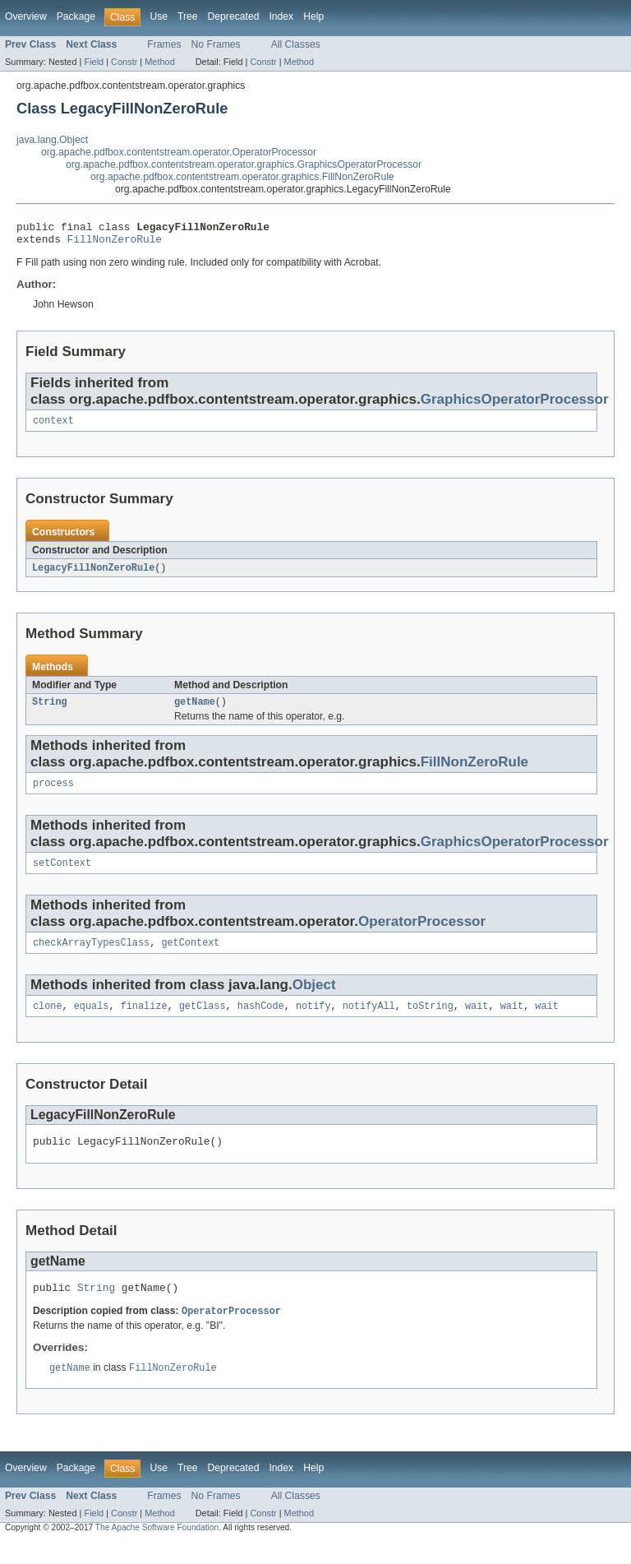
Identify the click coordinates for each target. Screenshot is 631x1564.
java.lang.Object (52, 140)
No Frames (216, 44)
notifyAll (369, 1021)
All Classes (295, 44)
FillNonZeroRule (114, 243)
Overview (26, 16)
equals (91, 1021)
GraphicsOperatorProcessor (515, 404)
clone (47, 1021)
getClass (202, 1021)
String (49, 710)
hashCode (260, 1021)
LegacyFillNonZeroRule (93, 574)
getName (194, 710)
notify (313, 1021)
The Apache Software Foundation (157, 1549)
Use (159, 16)
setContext (62, 874)
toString (430, 1021)
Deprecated (234, 16)
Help (313, 16)
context (53, 426)
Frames (164, 44)
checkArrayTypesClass (91, 956)
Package (76, 16)
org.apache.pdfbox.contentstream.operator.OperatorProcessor (178, 152)
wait (476, 1021)
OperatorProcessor (422, 934)
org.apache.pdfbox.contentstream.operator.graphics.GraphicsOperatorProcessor (243, 164)
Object (314, 998)
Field (94, 62)
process (53, 793)
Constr (124, 62)
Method (159, 62)
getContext (190, 956)
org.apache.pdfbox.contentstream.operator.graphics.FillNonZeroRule (242, 177)
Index (281, 16)
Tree (187, 16)
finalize (144, 1021)
